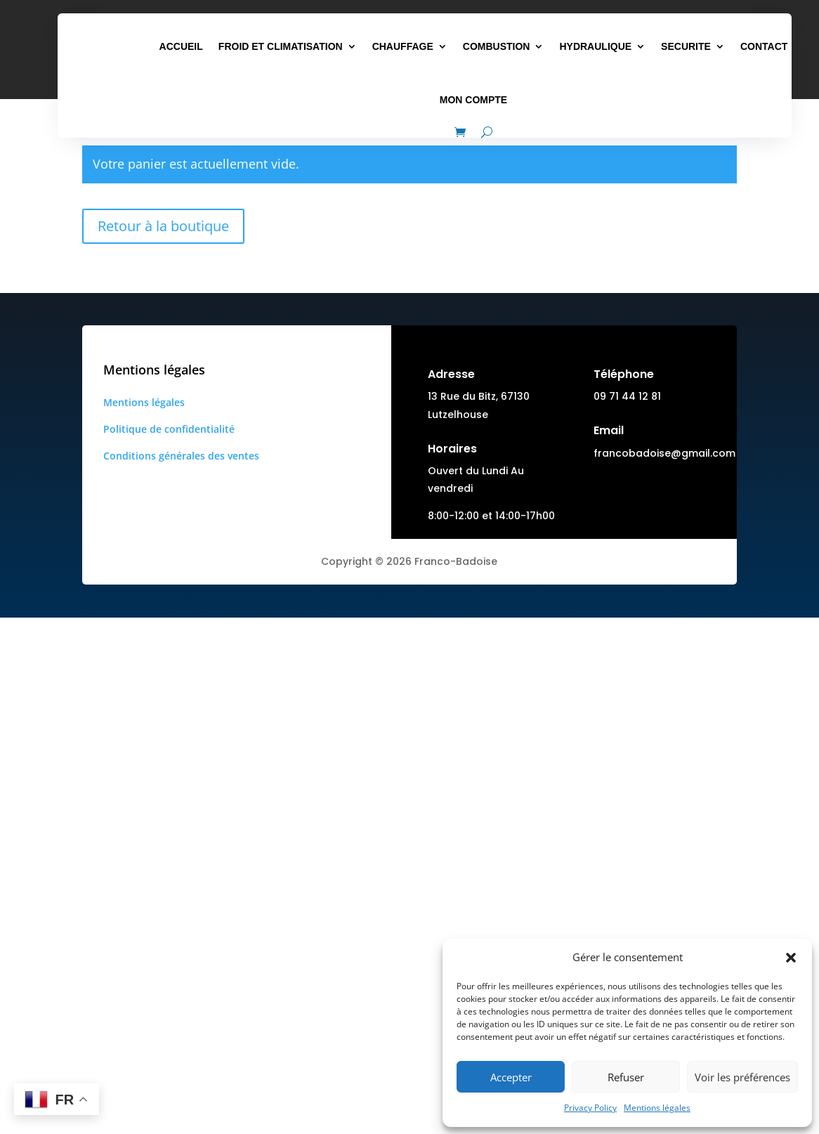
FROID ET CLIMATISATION (280, 46)
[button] (791, 958)
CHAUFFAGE (402, 46)
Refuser (626, 1077)
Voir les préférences (742, 1077)
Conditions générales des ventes (181, 455)
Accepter (511, 1077)
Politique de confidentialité (169, 429)
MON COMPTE (473, 99)
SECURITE (686, 46)
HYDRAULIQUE (595, 46)
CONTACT (763, 46)
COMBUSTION (496, 46)
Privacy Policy (590, 1108)
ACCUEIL (181, 46)
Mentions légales (657, 1108)
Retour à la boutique (163, 225)
